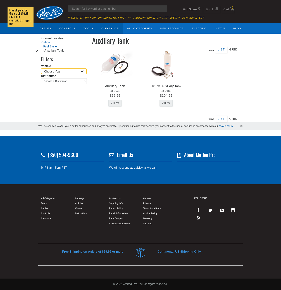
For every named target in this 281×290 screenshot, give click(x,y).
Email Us (125, 154)
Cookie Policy (150, 213)
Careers (147, 198)
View (115, 103)
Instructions (81, 213)
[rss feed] (198, 219)
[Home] (49, 12)
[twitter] (210, 211)
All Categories (139, 28)
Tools (88, 28)
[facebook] (198, 211)
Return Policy (116, 208)
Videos (78, 208)
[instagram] (233, 211)
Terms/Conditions (152, 208)
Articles (79, 203)
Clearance (110, 28)
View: (211, 50)
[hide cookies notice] (241, 126)
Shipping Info (116, 203)
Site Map (147, 223)
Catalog (46, 42)
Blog (237, 28)
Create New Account (119, 223)
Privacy (147, 203)
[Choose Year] (64, 71)
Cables (45, 28)
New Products (172, 28)
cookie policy (226, 126)
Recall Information (118, 213)
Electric (199, 28)
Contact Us (114, 198)
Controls (67, 28)
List (221, 49)
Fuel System (51, 46)
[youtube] (222, 211)
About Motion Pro (199, 154)
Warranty (148, 218)
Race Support (116, 218)
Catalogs (79, 198)
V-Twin (220, 28)
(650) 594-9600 (63, 154)
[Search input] (117, 8)
